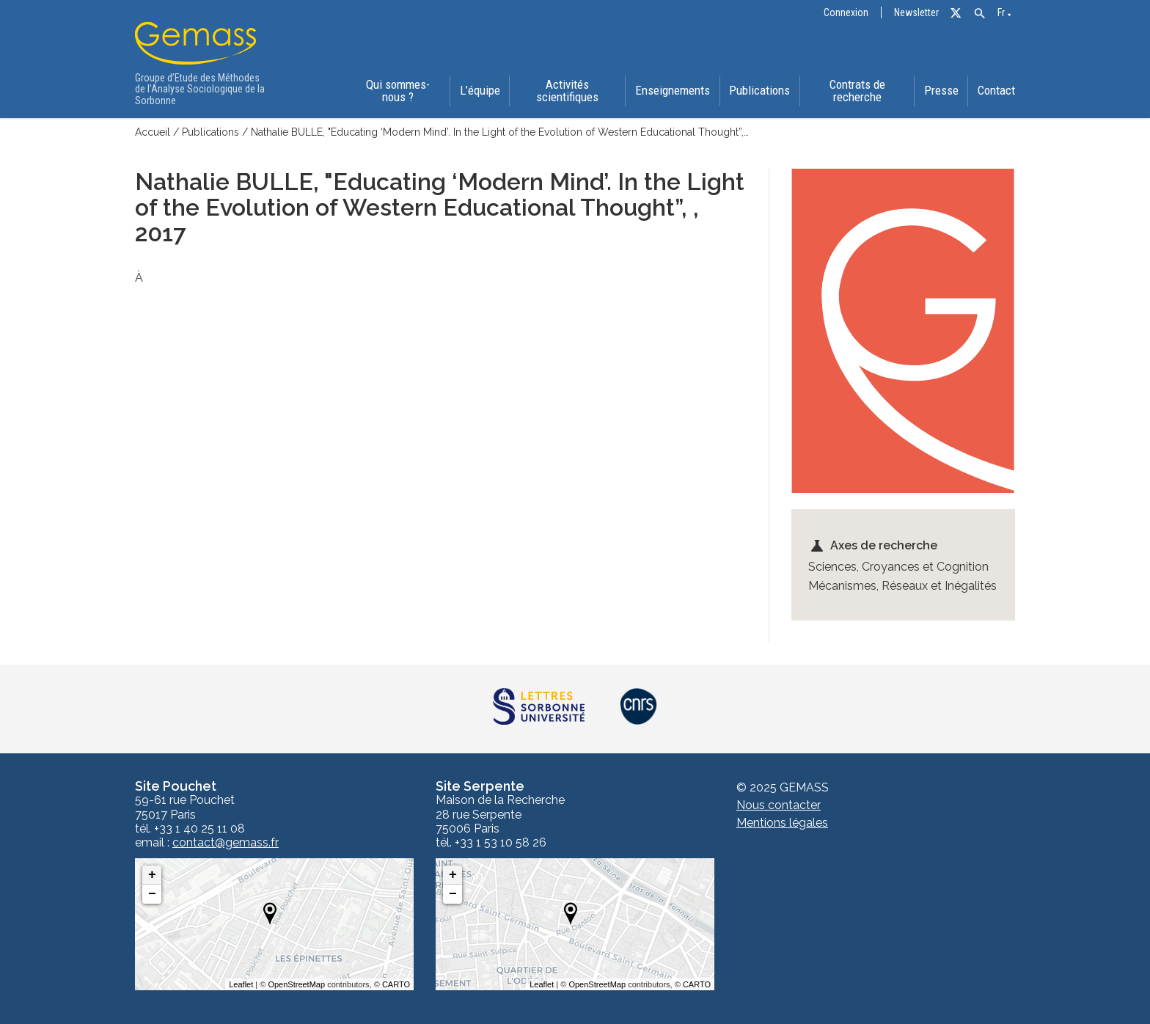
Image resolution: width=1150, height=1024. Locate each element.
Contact (996, 91)
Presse (941, 91)
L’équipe (480, 91)
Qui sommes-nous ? (398, 90)
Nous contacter (778, 804)
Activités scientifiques (567, 90)
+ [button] (152, 874)
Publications (759, 91)
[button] (979, 13)
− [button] (152, 893)
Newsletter (916, 12)
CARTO (396, 983)
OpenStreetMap (296, 983)
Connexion (846, 12)
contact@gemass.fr (225, 842)
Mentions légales (782, 822)
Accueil (152, 132)
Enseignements (672, 91)
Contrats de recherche (857, 90)
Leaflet (241, 983)
